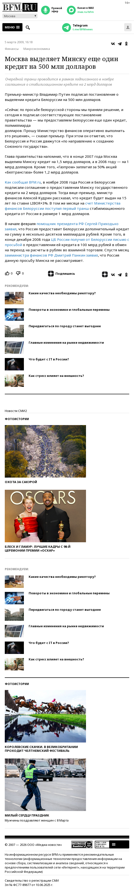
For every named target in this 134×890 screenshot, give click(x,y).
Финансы (12, 49)
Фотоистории (17, 419)
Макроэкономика (36, 49)
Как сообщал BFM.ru (23, 182)
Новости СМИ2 (16, 411)
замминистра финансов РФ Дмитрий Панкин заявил (51, 255)
